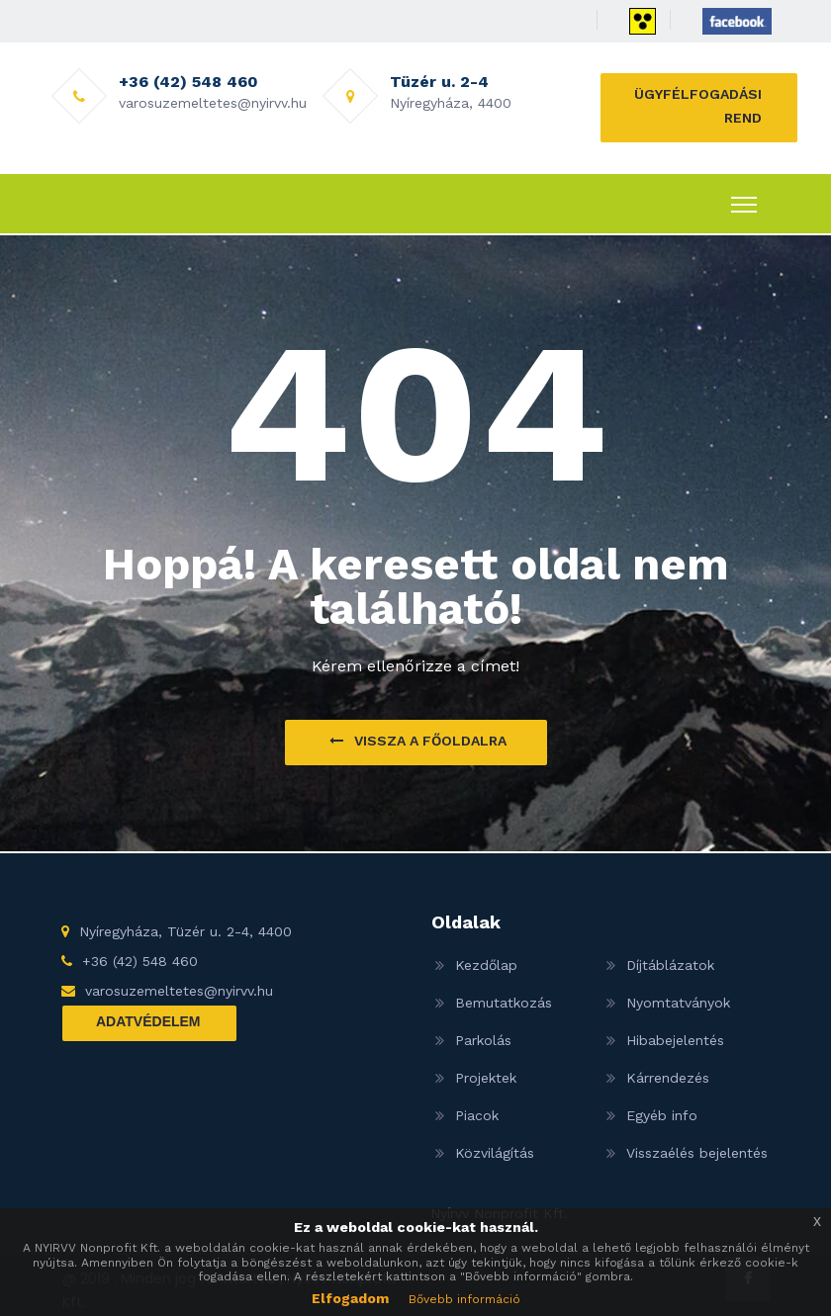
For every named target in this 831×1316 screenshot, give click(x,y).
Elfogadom (350, 1298)
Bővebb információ (464, 1299)
